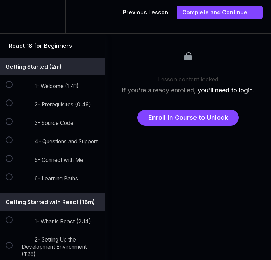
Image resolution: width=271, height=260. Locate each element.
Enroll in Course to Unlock (188, 117)
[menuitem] (52, 16)
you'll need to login (225, 90)
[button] (13, 16)
